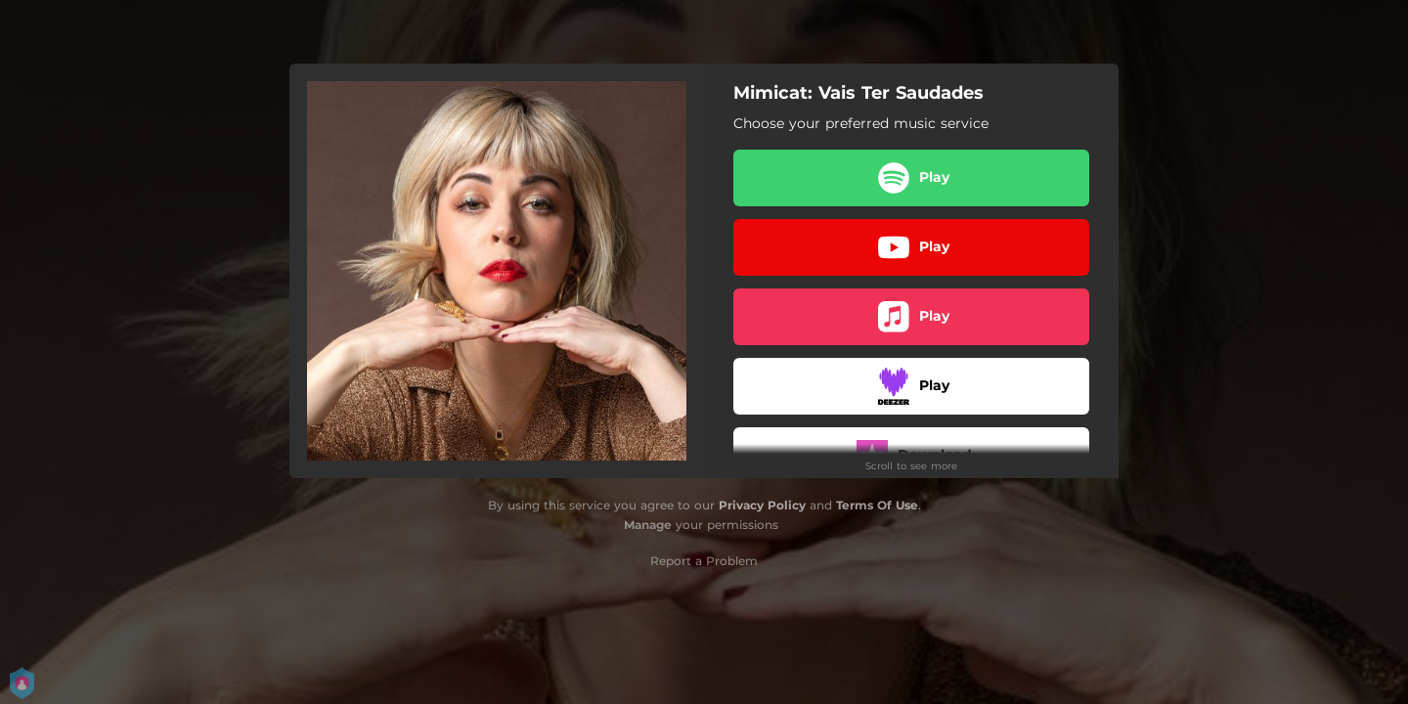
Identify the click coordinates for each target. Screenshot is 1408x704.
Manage (648, 524)
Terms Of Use (877, 505)
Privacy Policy (762, 505)
